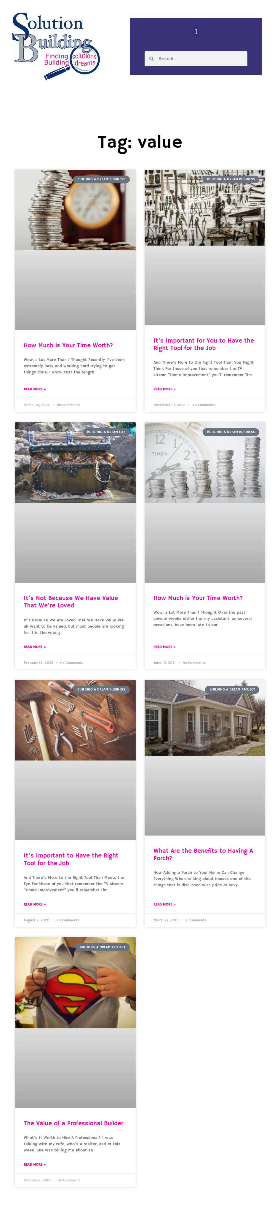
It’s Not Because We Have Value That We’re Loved (71, 602)
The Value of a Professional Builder (73, 1123)
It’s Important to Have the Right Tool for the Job (71, 859)
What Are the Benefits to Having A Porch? (203, 854)
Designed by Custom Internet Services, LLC (180, 1196)
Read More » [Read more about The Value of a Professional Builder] (35, 1164)
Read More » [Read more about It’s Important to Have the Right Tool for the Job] (35, 904)
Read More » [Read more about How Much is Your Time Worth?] (35, 389)
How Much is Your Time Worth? (68, 345)
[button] (196, 31)
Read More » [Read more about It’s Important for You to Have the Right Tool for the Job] (164, 389)
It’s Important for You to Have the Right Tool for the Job (203, 344)
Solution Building (111, 1196)
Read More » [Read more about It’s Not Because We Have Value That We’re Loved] (35, 647)
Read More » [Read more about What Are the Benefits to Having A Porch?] (164, 904)
